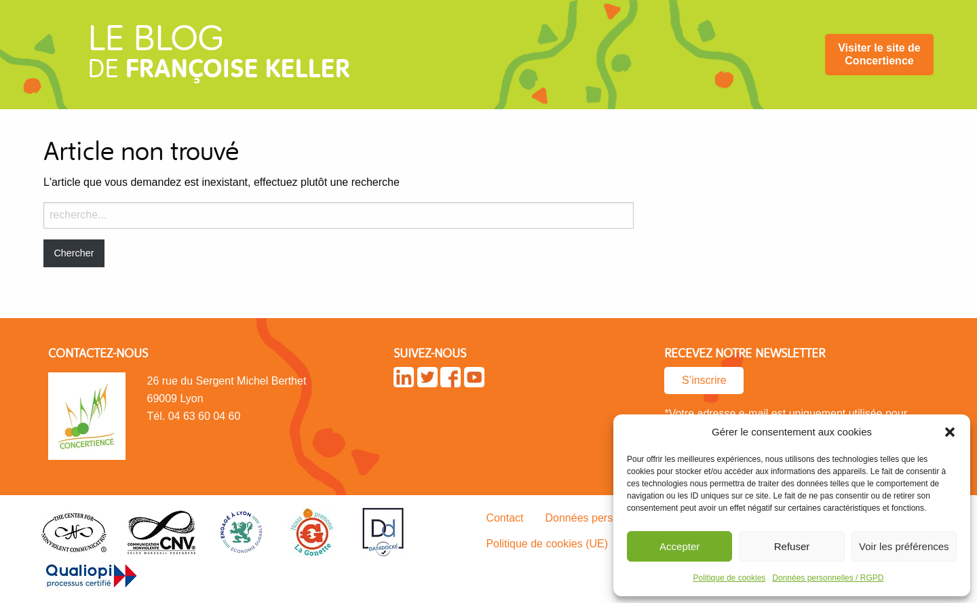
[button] (950, 432)
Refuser (792, 546)
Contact (504, 518)
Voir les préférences (904, 546)
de (219, 57)
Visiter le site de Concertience (879, 54)
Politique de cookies (729, 578)
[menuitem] (879, 54)
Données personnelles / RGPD (827, 578)
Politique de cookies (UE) (547, 543)
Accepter (679, 546)
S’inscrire (704, 380)
